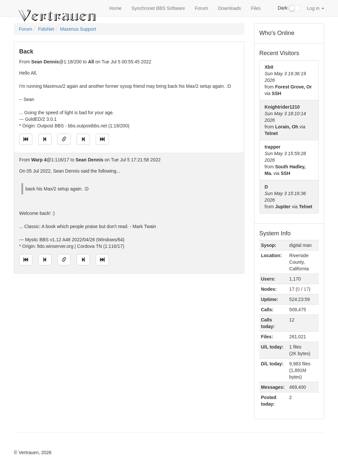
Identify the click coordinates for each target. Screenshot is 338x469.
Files (256, 8)
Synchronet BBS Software (158, 8)
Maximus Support (78, 29)
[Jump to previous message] (44, 139)
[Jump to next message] (83, 139)
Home (115, 8)
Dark (289, 8)
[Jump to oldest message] (25, 139)
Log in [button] (315, 8)
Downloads (229, 8)
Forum (201, 8)
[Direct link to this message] (64, 139)
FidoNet (46, 29)
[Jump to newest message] (102, 139)
